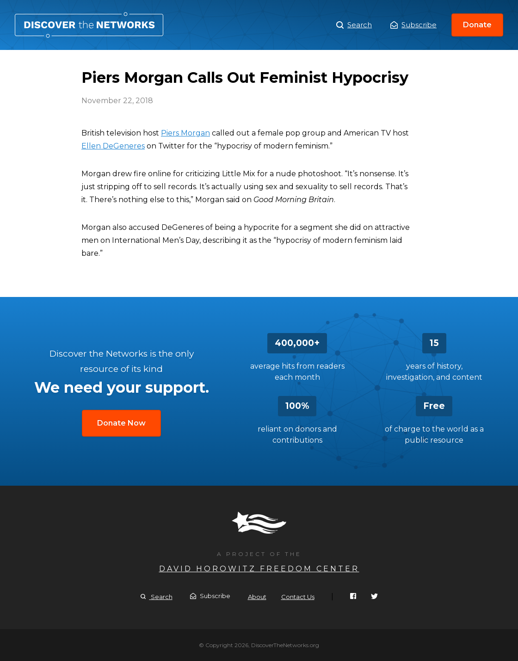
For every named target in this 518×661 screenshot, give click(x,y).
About (257, 596)
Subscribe (413, 24)
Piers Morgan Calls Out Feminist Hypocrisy (89, 25)
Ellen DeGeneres (113, 146)
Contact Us (297, 596)
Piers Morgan (185, 133)
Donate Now (121, 423)
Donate (477, 24)
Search (354, 25)
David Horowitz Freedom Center (259, 568)
